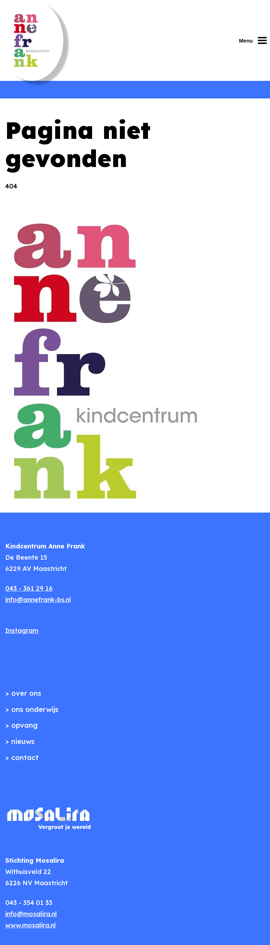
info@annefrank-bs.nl (38, 600)
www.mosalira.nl (30, 925)
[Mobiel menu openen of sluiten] (254, 40)
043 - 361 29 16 (29, 588)
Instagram (21, 630)
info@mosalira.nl (31, 914)
